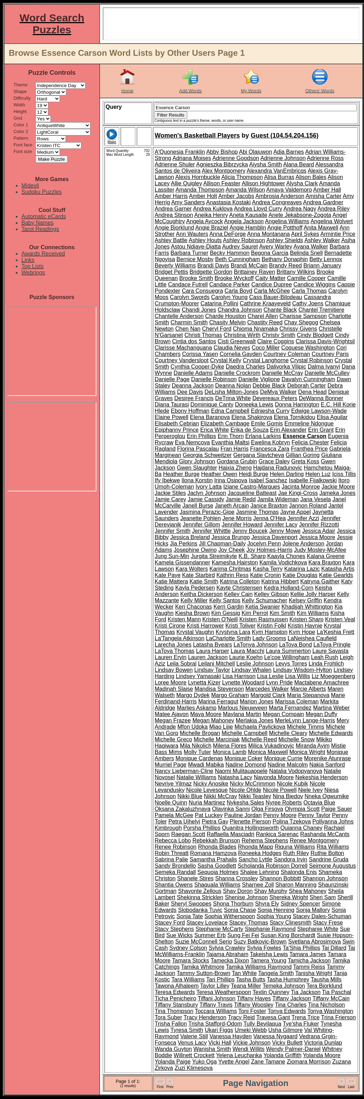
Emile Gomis (267, 423)
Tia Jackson (306, 992)
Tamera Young (268, 961)
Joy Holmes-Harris (270, 550)
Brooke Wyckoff (234, 278)
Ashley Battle (171, 240)
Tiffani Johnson (217, 998)
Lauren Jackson (208, 657)
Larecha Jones (173, 645)
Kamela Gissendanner (182, 562)
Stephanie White (317, 929)
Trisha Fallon (171, 1024)
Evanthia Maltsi (230, 442)
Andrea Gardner (323, 202)
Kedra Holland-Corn (288, 588)
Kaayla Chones (286, 556)
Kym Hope (302, 632)
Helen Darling (287, 474)
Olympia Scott (302, 809)
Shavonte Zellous (200, 891)
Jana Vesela (315, 499)
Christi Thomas (203, 335)
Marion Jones (257, 701)
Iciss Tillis (344, 474)
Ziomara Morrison (309, 1062)
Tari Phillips (220, 979)
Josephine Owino (195, 550)
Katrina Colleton (240, 581)
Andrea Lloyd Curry (258, 209)
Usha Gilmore (285, 1030)
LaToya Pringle (332, 645)
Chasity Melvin (227, 322)
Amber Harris (171, 196)
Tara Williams (188, 979)
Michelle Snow (296, 739)
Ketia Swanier (262, 607)
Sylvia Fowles (264, 948)
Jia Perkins (183, 544)
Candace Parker (229, 284)
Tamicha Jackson (309, 961)
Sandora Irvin (290, 859)
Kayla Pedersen (195, 588)
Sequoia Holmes (217, 872)
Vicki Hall (219, 1043)
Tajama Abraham (227, 954)
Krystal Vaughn (195, 632)
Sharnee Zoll (258, 885)
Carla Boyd (238, 291)
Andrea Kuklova (212, 209)
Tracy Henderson (204, 1017)
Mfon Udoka (192, 727)
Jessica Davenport (274, 537)
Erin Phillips (201, 436)
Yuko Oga (204, 1062)
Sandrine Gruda (329, 859)
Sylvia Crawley (227, 948)
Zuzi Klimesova (194, 1068)
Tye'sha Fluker (301, 1024)
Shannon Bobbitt (280, 878)
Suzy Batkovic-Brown (260, 942)
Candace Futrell (188, 284)
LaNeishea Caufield (312, 638)
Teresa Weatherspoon (223, 992)
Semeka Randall (175, 872)
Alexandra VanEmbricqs (276, 171)
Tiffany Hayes (254, 998)
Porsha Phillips (202, 828)
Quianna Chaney (301, 828)
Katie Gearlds (336, 575)
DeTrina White (233, 398)
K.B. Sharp (251, 556)
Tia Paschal (336, 992)
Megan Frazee (173, 720)
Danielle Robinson (214, 379)
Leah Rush (324, 657)
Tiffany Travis (216, 1005)
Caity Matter (270, 278)
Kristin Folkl (271, 626)
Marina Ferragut (218, 701)
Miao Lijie (221, 727)
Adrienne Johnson (283, 158)
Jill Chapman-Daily (222, 544)
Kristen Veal (340, 619)
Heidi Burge (253, 474)
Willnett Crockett (194, 1055)
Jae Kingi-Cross (298, 493)
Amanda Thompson (200, 190)
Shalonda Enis (299, 872)
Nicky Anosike (210, 784)
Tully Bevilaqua (262, 1024)
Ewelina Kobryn (270, 442)
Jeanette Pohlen (200, 518)
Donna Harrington (297, 405)
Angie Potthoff (284, 228)
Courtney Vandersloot (182, 360)
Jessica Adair (318, 531)
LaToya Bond (295, 645)
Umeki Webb (251, 1030)
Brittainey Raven (254, 272)
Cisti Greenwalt (237, 341)
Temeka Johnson (284, 986)
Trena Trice (305, 1017)
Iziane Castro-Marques (251, 487)
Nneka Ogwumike (326, 796)
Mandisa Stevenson (219, 689)
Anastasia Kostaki (228, 202)
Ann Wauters (192, 234)
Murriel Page (171, 765)
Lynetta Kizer (204, 683)
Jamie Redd (241, 499)
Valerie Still (194, 1036)
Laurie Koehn (246, 657)
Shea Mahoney (307, 891)
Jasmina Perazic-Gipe (207, 512)
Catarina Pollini (219, 303)
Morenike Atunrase (327, 758)
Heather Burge (181, 474)
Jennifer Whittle (211, 531)
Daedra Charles (245, 367)
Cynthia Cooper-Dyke (197, 367)
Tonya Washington (330, 1011)
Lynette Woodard (243, 683)
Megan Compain (283, 714)
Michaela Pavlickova (260, 727)
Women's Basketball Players (197, 135)
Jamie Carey (170, 499)
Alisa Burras (279, 177)
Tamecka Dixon (229, 961)
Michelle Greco (173, 739)
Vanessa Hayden (230, 1036)
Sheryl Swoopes (191, 904)
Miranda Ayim (313, 746)
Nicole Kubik (292, 784)
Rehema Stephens (265, 840)
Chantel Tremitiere (321, 310)
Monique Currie (283, 758)
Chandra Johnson (240, 310)
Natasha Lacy (235, 777)
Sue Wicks (179, 935)
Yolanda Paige (173, 1062)
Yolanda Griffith (282, 1055)
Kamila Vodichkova (283, 562)
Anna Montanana (268, 234)
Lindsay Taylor (212, 670)
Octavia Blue (319, 803)
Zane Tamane (268, 1062)
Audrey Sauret (240, 247)
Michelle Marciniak (217, 739)
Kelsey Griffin (305, 600)
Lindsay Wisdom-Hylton (302, 670)
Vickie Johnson (251, 1043)
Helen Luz (318, 474)
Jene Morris (237, 518)
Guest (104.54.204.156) (284, 135)
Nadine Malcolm (288, 765)
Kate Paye (168, 575)
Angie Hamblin (247, 228)
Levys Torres (291, 664)
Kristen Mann (184, 619)
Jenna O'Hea (269, 518)
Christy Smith (278, 335)
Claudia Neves (232, 348)
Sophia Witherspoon (229, 916)
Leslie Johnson (255, 664)
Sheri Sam (323, 897)
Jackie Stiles (170, 493)
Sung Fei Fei (243, 935)
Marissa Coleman (296, 701)
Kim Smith (282, 613)
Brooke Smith (196, 278)
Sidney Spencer (300, 904)
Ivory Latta (209, 487)
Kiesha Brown (192, 613)
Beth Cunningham (237, 259)
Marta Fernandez (290, 708)
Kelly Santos (225, 600)
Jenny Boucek (250, 531)
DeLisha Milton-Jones (231, 392)
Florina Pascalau (198, 449)
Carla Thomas (308, 291)
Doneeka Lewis (254, 405)
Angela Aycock (204, 221)
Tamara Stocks (190, 961)
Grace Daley (274, 461)
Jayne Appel (295, 512)
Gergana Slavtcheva (258, 455)
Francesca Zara (269, 449)
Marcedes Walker (267, 689)
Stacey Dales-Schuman (322, 916)
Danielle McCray (282, 373)
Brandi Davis (213, 266)
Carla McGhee (272, 291)
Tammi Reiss (309, 967)
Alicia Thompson (242, 177)
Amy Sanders (188, 202)
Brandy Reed (285, 266)
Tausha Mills (326, 979)
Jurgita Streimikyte (214, 556)
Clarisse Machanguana (183, 348)
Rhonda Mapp (256, 847)
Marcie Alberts (308, 689)
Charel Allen (263, 316)
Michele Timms (305, 727)
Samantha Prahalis (213, 859)
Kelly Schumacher (264, 600)
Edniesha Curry (270, 411)
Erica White (214, 430)
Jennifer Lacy (280, 525)
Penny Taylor (314, 815)
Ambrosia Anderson (279, 196)
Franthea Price (309, 449)
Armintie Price (338, 234)
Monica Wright (307, 752)
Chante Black (280, 310)
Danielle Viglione (259, 379)
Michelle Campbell (245, 733)
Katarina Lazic (301, 569)
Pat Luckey (209, 815)
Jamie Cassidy (206, 499)
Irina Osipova (230, 480)
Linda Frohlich (326, 664)
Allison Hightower (263, 183)
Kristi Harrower (205, 626)
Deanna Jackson (193, 386)
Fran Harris (235, 449)
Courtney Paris (330, 354)
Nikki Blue (189, 796)
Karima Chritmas (230, 569)
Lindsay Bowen (174, 670)
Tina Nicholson (326, 1005)
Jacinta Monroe (301, 487)
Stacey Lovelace (207, 923)
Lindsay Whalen (251, 670)
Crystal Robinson (311, 360)
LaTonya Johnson (255, 645)
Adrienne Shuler (175, 164)
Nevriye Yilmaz (173, 784)
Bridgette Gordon (211, 272)
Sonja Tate (189, 916)
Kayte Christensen (239, 588)
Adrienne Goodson (236, 158)
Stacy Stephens (174, 929)
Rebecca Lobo (173, 840)
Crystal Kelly (225, 360)
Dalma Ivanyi (324, 367)
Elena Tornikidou (294, 417)
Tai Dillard (334, 948)
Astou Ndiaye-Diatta (196, 247)
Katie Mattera (171, 581)
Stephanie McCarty (219, 929)
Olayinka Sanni (231, 809)
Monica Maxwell (268, 752)
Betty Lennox (325, 259)
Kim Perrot (255, 613)
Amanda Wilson (245, 190)
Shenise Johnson (246, 897)
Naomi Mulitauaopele (241, 771)
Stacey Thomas (248, 923)
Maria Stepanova (308, 695)
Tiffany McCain (331, 998)
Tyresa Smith (186, 1030)
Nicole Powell (280, 790)
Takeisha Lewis (269, 954)
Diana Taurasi (172, 405)
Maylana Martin (242, 714)
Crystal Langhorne (266, 360)
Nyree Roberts (284, 803)
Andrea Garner (173, 209)
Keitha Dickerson (201, 594)
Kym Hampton (269, 632)
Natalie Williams (196, 777)
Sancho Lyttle (255, 859)
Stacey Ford (170, 923)
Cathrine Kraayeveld (265, 303)
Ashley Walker (322, 240)
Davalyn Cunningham (308, 379)
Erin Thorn (231, 436)
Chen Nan (188, 329)
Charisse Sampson (303, 316)
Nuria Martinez (207, 803)
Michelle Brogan (200, 733)
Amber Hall (327, 190)
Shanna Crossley (236, 878)
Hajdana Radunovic (277, 468)
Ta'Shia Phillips (301, 948)
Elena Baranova (210, 417)
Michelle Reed (259, 739)
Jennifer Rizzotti (319, 525)
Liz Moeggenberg (333, 676)
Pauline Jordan (243, 815)
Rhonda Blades (217, 847)
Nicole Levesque (207, 790)
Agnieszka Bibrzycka (222, 164)
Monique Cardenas (199, 758)
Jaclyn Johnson (206, 493)
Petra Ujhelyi (184, 822)
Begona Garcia (270, 253)
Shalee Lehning (259, 872)
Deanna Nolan (233, 386)
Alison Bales (311, 177)
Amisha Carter (323, 196)
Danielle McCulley (327, 373)
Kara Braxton (324, 562)
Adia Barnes (288, 152)
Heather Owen (219, 474)
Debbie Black (268, 386)
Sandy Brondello (175, 866)
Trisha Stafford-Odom (215, 1024)
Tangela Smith (276, 973)
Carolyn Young (229, 297)
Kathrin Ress (232, 575)
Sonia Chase (240, 910)
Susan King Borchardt (288, 935)
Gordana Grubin (237, 461)
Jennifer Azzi (303, 518)
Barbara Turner (189, 253)
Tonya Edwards (287, 1011)
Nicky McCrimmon (252, 784)
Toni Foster (252, 1011)
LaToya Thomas (175, 651)
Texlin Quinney (270, 992)
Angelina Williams (287, 221)
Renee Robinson (175, 847)
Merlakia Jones (255, 720)
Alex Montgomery (223, 171)
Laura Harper (212, 651)
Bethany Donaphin (285, 259)
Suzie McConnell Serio (203, 942)
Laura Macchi (247, 651)
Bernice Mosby (195, 259)
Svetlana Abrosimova (314, 942)
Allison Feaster (222, 183)
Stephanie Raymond (270, 929)
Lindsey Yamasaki (198, 676)
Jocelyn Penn (264, 544)
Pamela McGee (174, 815)
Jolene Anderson (303, 544)
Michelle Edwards (331, 733)
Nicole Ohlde (245, 790)
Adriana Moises (192, 158)
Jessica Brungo (230, 537)
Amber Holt (203, 196)
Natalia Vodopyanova (295, 771)
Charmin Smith (189, 322)
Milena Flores (230, 746)
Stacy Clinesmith (290, 923)
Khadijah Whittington (307, 607)
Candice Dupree (271, 284)
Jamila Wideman (278, 499)
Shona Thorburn (233, 904)
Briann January (322, 266)
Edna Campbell (230, 411)
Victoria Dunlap (323, 1043)
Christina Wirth (242, 335)
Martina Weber (331, 708)
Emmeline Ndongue (309, 423)
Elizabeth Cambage (225, 423)
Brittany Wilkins (296, 272)
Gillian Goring (303, 455)
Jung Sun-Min (172, 556)
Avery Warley (275, 247)
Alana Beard (298, 164)
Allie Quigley (186, 183)
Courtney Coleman (286, 354)
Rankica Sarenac (277, 834)
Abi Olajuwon (255, 152)
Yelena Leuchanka (239, 1055)
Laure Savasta (330, 651)
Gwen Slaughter (197, 468)
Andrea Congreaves (277, 202)
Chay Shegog (301, 322)
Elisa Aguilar (332, 417)
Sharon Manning (295, 885)
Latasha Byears (212, 645)
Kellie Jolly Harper (313, 594)
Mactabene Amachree (321, 683)
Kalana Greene (326, 556)
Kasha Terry (268, 569)
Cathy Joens (307, 303)
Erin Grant (321, 430)
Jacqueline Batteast (252, 493)
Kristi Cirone (170, 626)
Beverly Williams (175, 266)
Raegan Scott (188, 834)
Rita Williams (333, 847)
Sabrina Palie (171, 859)
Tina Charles (290, 1005)
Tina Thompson (174, 1011)
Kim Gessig (225, 613)
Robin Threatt (172, 853)
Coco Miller (266, 348)
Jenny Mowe (285, 531)
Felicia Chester (310, 442)
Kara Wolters (192, 569)
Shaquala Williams (217, 885)
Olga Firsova (267, 809)
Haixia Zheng (234, 468)
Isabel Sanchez (268, 480)
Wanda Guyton (173, 1049)
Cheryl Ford (216, 329)
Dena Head (312, 392)
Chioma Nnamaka (255, 329)
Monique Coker (243, 758)
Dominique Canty (212, 405)
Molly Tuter (197, 752)
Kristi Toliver (240, 626)
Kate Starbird (198, 575)
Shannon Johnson (325, 878)
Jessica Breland (190, 537)
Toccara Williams (216, 1011)
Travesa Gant (273, 1017)
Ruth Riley (296, 853)
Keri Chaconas (193, 607)
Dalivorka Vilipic (286, 367)
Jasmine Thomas (257, 512)
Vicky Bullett (287, 1043)
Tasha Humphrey (288, 979)
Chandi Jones (199, 310)
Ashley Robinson (244, 240)
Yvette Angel (233, 1062)
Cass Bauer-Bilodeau (275, 297)
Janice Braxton (269, 506)
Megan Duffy (321, 714)
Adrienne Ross (325, 158)
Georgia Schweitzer (207, 455)
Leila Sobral (182, 664)
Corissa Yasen (200, 354)
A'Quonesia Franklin (180, 152)
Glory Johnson (197, 461)
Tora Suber (168, 1017)
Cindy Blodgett (315, 335)
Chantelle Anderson (179, 316)
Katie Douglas (300, 575)
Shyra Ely (267, 904)
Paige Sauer (336, 809)
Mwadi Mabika (206, 765)
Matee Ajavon (172, 714)
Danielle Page (172, 379)
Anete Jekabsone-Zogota (300, 215)
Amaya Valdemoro (289, 190)
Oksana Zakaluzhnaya (182, 809)
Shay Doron (238, 891)
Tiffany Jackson (291, 998)
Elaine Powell (171, 417)
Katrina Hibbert (280, 581)
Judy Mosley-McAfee (320, 550)
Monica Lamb (229, 752)
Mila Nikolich (195, 746)
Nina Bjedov (288, 796)
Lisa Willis (297, 676)
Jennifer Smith (172, 531)
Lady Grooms (269, 638)
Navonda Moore (274, 777)
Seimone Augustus (332, 866)
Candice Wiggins (315, 284)
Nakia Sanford (327, 765)
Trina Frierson (338, 1017)
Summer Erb (210, 935)
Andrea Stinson (174, 215)
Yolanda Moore (322, 1055)
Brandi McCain (249, 266)
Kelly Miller (194, 600)
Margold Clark (267, 695)
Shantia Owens (174, 885)
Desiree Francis (194, 398)
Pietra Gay (215, 822)
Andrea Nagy (299, 209)
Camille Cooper (306, 278)
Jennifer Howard (242, 525)
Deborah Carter (306, 386)
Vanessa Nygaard (275, 1036)
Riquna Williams (295, 847)
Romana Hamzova (213, 853)
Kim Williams (313, 613)
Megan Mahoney (213, 720)
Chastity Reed (265, 322)
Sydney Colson (188, 948)
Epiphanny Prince (176, 430)
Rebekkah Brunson (216, 840)
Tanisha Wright (313, 973)
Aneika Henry (211, 215)
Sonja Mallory (313, 910)
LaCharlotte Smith (228, 638)
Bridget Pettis (171, 272)
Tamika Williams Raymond (259, 967)
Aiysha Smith (265, 164)
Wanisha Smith (212, 1049)
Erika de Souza (249, 430)
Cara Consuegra (202, 291)
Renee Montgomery (314, 840)
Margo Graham (230, 695)
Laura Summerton (288, 651)
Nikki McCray (220, 796)
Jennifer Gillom (201, 525)
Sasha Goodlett (216, 866)
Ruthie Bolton (327, 853)
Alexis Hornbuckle (197, 177)
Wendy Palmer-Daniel (293, 1049)
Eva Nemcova (192, 442)
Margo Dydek (193, 695)
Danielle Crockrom (237, 373)
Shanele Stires (195, 878)
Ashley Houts (205, 240)
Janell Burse (197, 506)
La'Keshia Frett (335, 632)
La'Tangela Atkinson (179, 638)
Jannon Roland (308, 506)
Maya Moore (205, 714)
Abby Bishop (222, 152)
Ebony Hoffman (190, 411)
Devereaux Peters (274, 398)
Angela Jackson (244, 221)
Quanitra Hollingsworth (250, 828)
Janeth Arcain (232, 506)
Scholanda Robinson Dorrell (273, 866)
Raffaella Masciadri (231, 834)
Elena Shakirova (251, 417)
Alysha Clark (302, 183)
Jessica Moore (317, 537)
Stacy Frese (328, 923)
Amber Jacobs (236, 196)
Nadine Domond (245, 765)
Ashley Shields (284, 240)
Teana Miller (246, 986)
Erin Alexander (288, 430)
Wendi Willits (248, 1049)
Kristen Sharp (307, 619)
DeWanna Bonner (321, 398)
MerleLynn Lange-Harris (305, 720)
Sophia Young (274, 916)
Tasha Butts (250, 979)
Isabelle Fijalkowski (313, 480)
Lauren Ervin (171, 657)
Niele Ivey (310, 790)
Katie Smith (204, 581)
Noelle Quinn (171, 803)
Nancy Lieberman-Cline (184, 771)
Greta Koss (305, 461)
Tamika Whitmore (202, 967)
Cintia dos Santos (194, 341)
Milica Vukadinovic (271, 746)
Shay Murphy (270, 891)
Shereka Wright (288, 897)
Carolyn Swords (190, 297)
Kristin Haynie (305, 626)
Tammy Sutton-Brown (203, 973)
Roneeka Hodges (260, 853)
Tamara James (307, 954)
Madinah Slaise (174, 689)
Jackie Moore (338, 487)
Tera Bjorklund (324, 986)
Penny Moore (280, 815)
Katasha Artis (337, 569)
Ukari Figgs (219, 1030)
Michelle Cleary (288, 733)
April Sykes (305, 234)
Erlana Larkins (263, 436)
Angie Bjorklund (174, 228)
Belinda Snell (306, 253)
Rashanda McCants (325, 834)
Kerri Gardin (229, 607)
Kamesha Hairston (235, 562)
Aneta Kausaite (248, 215)
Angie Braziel (211, 228)
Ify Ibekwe (167, 480)
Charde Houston (225, 316)
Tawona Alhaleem (176, 986)
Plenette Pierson (250, 822)
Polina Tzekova (291, 822)
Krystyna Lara (233, 632)
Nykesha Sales (245, 803)
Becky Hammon (229, 253)
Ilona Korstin (197, 480)
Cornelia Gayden (241, 354)
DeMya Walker (278, 392)
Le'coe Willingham (286, 657)
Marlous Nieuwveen (243, 708)
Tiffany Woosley (254, 1005)
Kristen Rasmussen (263, 619)
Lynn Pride (279, 683)
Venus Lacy (192, 1043)
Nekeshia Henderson (321, 777)
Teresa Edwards (175, 992)
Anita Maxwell (321, 228)
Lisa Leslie (270, 676)
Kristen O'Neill (220, 619)
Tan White (244, 973)
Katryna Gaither (319, 581)
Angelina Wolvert (331, 221)
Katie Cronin (265, 575)
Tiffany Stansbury (176, 1005)
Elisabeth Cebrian (177, 423)
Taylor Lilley (215, 986)
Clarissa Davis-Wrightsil (325, 341)
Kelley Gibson (271, 594)
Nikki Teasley (254, 796)
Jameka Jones (337, 493)
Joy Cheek (231, 550)
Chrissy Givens (298, 329)
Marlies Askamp (196, 708)
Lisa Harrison (238, 676)
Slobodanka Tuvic (200, 910)
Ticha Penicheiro (175, 998)
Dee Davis (190, 392)
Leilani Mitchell (216, 664)
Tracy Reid (241, 1017)
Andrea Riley (333, 209)
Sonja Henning (276, 910)
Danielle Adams (193, 373)
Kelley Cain (238, 594)
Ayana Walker (311, 247)
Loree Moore (171, 683)
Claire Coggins (275, 341)
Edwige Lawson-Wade (319, 411)
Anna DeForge (227, 234)
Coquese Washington (308, 348)
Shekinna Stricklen (200, 897)
